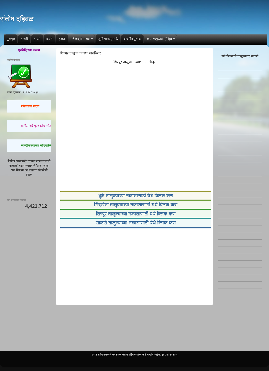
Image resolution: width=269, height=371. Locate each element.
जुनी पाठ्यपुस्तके (108, 39)
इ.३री (49, 39)
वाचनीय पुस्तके (132, 39)
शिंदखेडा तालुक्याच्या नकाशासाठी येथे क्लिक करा (135, 204)
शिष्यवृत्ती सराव (81, 39)
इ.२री (37, 39)
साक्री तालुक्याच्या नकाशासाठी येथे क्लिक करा (136, 222)
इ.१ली (24, 39)
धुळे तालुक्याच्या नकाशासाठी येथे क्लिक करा (135, 195)
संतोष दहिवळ (17, 19)
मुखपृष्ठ (11, 39)
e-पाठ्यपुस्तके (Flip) (159, 39)
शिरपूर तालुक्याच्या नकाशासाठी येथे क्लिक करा (135, 213)
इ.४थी (61, 39)
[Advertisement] (134, 266)
